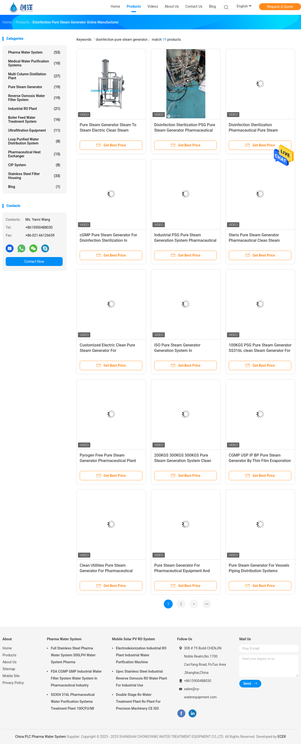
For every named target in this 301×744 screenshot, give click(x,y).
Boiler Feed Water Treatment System (34, 119)
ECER (282, 737)
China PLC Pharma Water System (40, 737)
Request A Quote (280, 7)
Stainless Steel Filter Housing (34, 176)
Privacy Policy (13, 683)
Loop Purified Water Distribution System (34, 141)
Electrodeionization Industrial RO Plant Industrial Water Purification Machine (141, 655)
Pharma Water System (34, 52)
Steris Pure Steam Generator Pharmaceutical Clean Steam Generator (254, 240)
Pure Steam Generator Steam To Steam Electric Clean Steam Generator (108, 130)
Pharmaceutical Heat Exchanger (34, 154)
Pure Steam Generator (34, 86)
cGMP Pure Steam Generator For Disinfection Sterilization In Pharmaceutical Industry (108, 240)
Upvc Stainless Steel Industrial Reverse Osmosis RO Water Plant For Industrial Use (141, 678)
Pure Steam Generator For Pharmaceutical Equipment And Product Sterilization (182, 571)
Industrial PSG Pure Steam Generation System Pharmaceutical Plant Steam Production (185, 240)
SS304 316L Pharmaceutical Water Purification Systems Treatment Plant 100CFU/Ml (72, 701)
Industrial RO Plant (34, 108)
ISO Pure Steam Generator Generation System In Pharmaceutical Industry (177, 350)
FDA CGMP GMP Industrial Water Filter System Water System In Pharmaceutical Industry (76, 678)
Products (9, 655)
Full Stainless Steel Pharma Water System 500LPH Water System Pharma (73, 655)
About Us (9, 662)
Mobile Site (11, 676)
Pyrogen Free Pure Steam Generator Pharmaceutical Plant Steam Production (108, 460)
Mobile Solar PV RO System (133, 639)
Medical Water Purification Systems (34, 63)
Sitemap (8, 669)
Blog (212, 6)
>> (207, 604)
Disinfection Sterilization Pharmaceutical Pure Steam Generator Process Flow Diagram (258, 130)
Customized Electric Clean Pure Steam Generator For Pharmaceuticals (107, 350)
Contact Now (34, 261)
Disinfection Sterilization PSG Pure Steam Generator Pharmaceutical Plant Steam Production (184, 130)
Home (7, 648)
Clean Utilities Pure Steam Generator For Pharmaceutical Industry (106, 571)
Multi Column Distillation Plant (34, 76)
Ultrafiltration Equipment (34, 130)
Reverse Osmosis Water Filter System (34, 98)
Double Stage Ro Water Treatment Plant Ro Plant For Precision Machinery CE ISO (138, 701)
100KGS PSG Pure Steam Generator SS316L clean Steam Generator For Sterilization (260, 350)
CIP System (34, 164)
